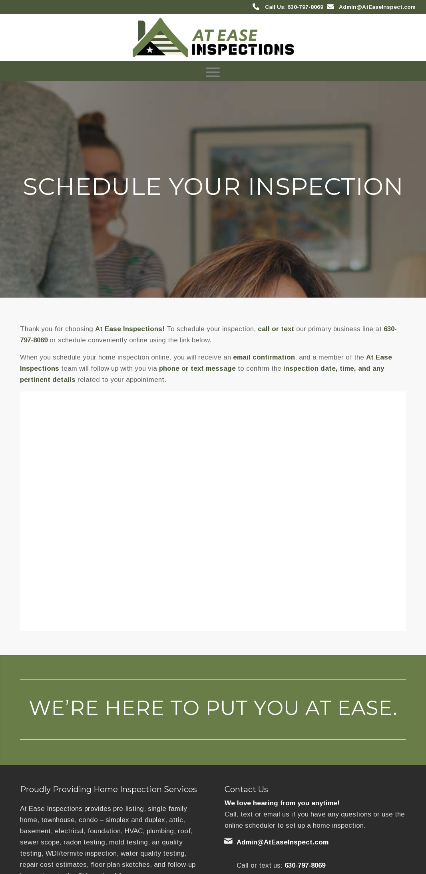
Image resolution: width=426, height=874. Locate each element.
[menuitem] (213, 71)
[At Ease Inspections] (213, 37)
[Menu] (213, 71)
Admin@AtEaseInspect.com (377, 7)
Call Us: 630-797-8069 (294, 7)
